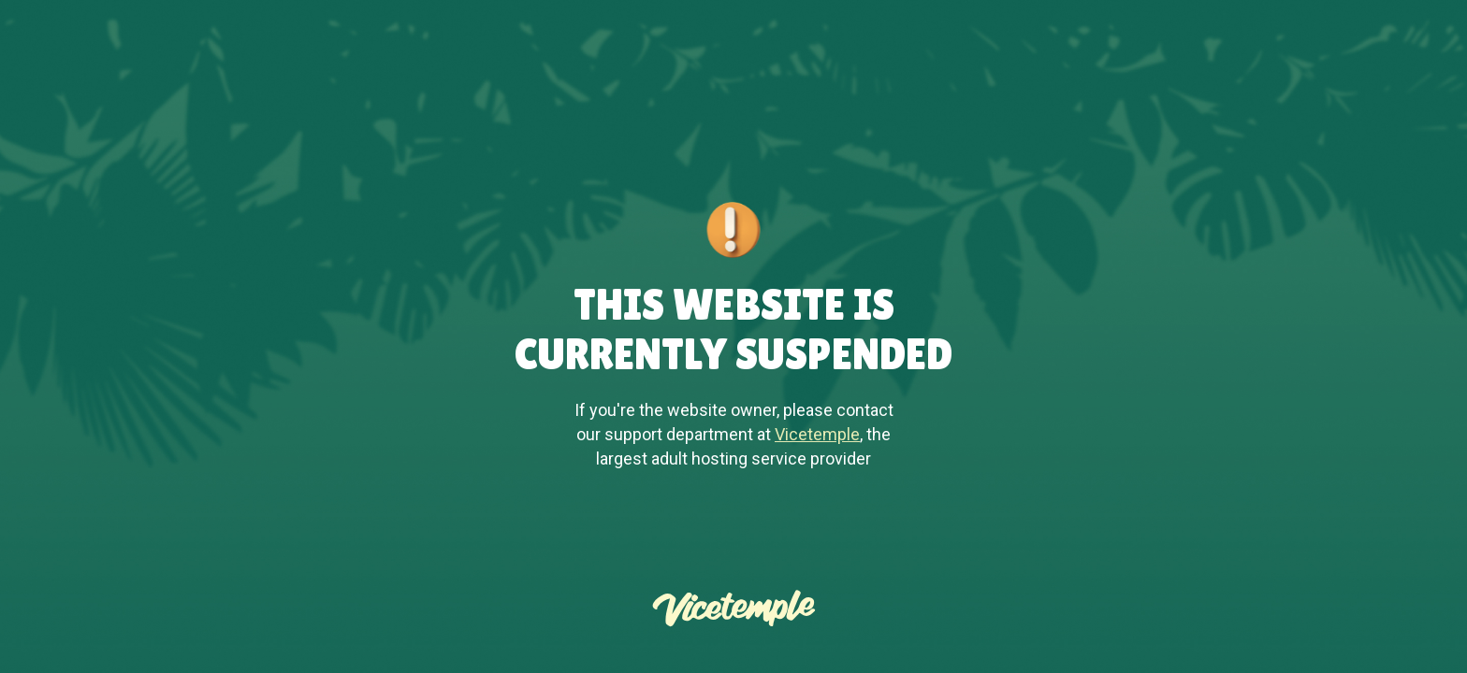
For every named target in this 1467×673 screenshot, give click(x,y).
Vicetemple (817, 434)
